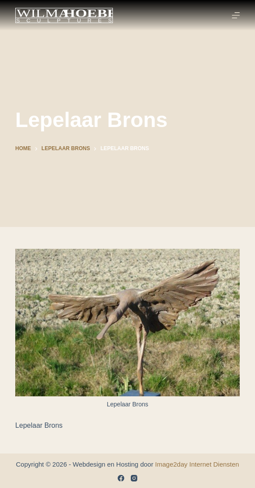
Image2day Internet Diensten (197, 464)
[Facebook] (121, 478)
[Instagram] (134, 478)
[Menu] (236, 15)
